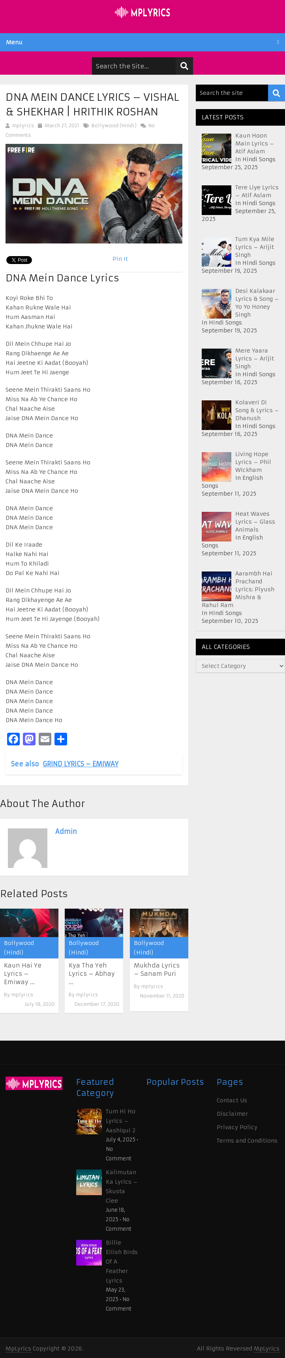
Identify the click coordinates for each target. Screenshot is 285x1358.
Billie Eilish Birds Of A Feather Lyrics (122, 1261)
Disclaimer (232, 1113)
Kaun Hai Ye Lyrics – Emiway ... (22, 974)
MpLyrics (18, 1348)
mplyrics (23, 125)
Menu (14, 42)
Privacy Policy (237, 1127)
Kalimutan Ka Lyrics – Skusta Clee (122, 1186)
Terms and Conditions (247, 1140)
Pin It (120, 258)
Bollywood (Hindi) (114, 125)
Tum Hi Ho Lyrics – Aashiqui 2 (120, 1121)
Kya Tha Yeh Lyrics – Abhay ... (92, 974)
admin (66, 832)
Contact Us (232, 1100)
